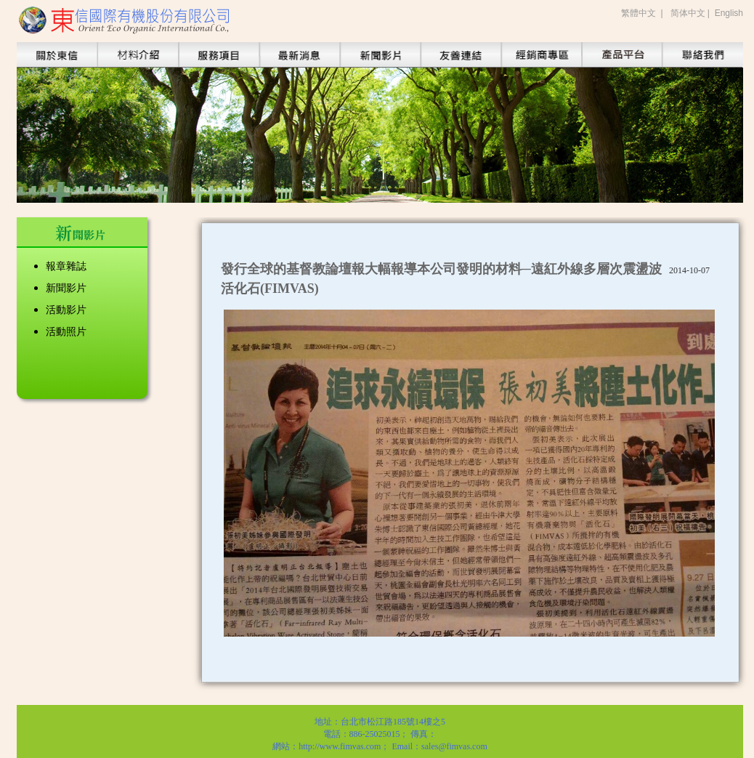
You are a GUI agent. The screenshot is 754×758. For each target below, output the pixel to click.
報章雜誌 (66, 266)
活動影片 (66, 310)
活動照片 (66, 331)
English (729, 13)
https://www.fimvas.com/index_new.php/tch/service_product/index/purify (621, 55)
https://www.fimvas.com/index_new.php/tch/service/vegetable (218, 55)
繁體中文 (638, 13)
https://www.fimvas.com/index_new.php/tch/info (299, 55)
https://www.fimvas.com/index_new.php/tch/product (138, 55)
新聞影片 (66, 288)
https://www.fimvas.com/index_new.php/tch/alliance (460, 55)
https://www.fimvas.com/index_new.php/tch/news (380, 55)
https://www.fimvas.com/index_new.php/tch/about (57, 55)
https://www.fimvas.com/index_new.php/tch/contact (702, 55)
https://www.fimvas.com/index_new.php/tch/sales (541, 55)
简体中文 (687, 13)
